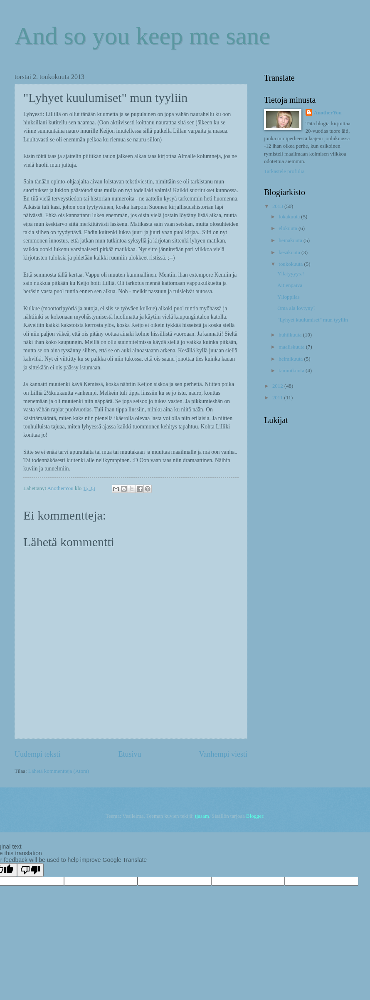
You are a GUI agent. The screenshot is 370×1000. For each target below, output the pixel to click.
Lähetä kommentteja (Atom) (58, 771)
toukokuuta (291, 264)
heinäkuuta (291, 240)
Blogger (254, 816)
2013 (278, 206)
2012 (278, 386)
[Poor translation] (30, 870)
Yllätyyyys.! (290, 274)
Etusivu (129, 754)
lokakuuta (290, 217)
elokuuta (288, 228)
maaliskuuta (292, 347)
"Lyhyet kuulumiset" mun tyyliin (312, 320)
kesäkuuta (290, 252)
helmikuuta (291, 359)
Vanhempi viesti (223, 754)
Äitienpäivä (289, 285)
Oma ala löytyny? (296, 308)
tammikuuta (292, 371)
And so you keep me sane (142, 36)
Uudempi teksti (38, 754)
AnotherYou (328, 113)
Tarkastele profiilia (284, 171)
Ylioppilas (288, 297)
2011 (278, 398)
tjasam (202, 816)
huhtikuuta (291, 335)
